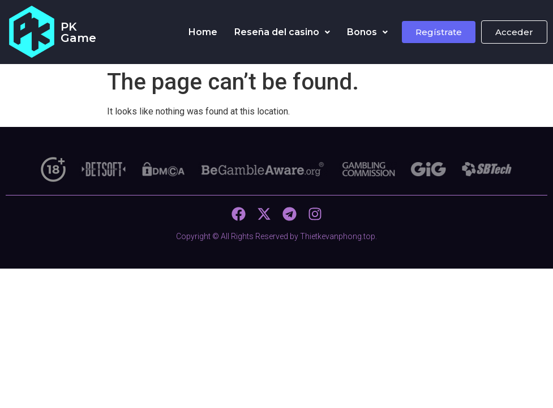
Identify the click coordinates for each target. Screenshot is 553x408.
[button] (282, 32)
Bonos (367, 32)
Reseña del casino (282, 32)
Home (202, 32)
